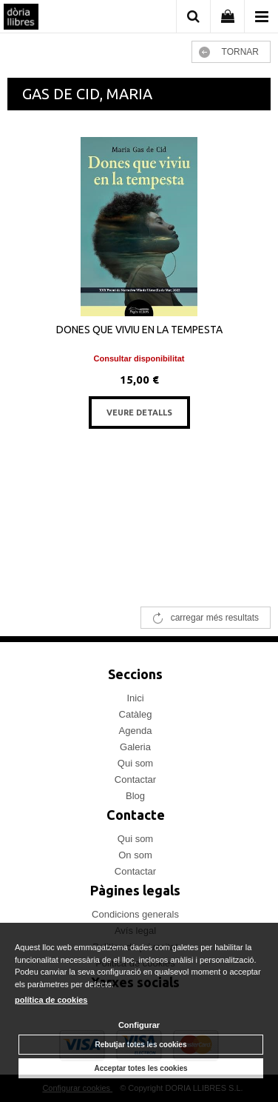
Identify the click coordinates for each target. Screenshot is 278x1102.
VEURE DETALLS (139, 412)
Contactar (135, 779)
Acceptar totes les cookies (140, 1068)
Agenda (135, 730)
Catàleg (135, 714)
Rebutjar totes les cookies (141, 1045)
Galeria (135, 746)
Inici (134, 698)
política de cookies (51, 999)
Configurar (139, 1025)
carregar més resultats (215, 617)
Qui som (135, 763)
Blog (135, 795)
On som (135, 855)
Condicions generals (135, 914)
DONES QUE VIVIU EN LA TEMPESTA (139, 329)
